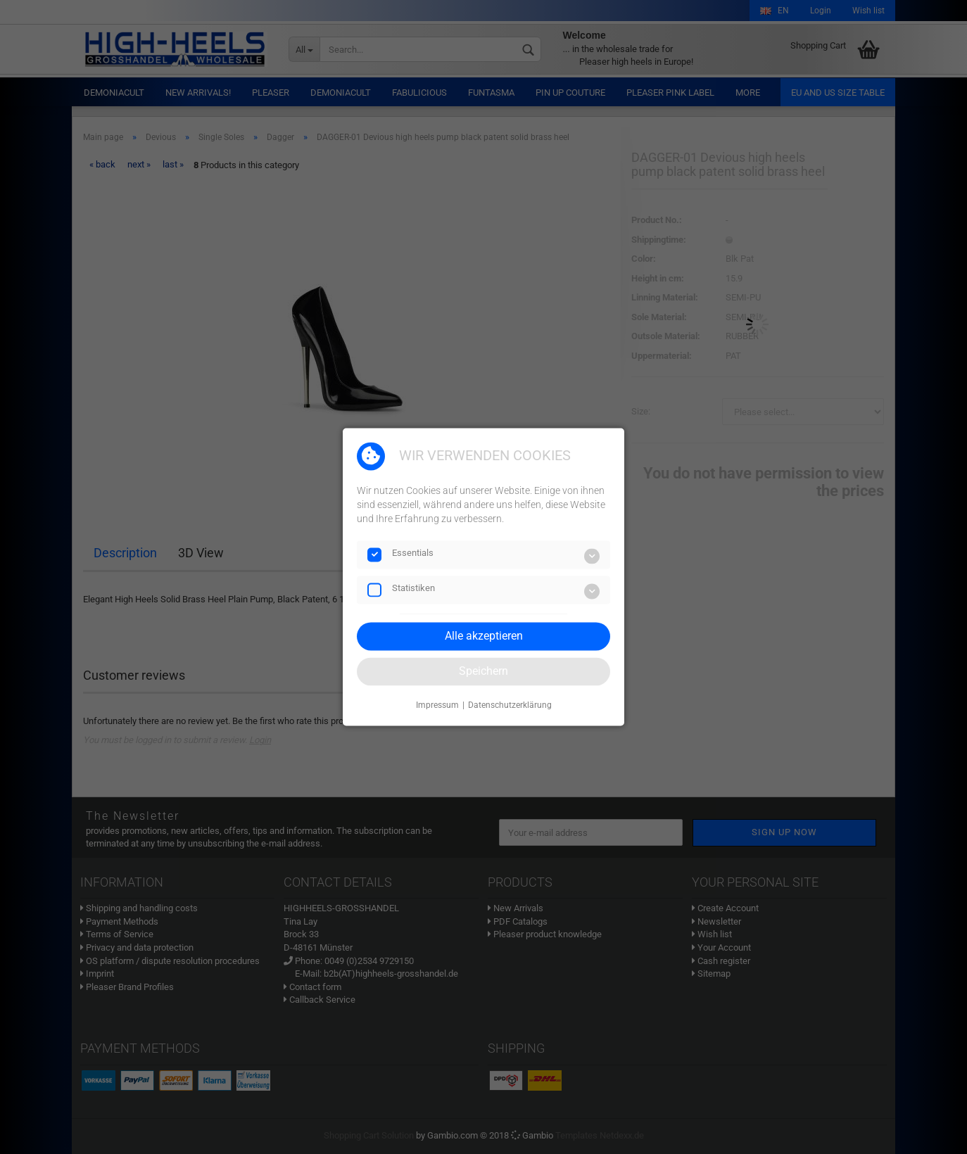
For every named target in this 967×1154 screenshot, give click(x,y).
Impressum (437, 705)
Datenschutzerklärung (510, 705)
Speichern (483, 671)
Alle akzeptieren (484, 635)
